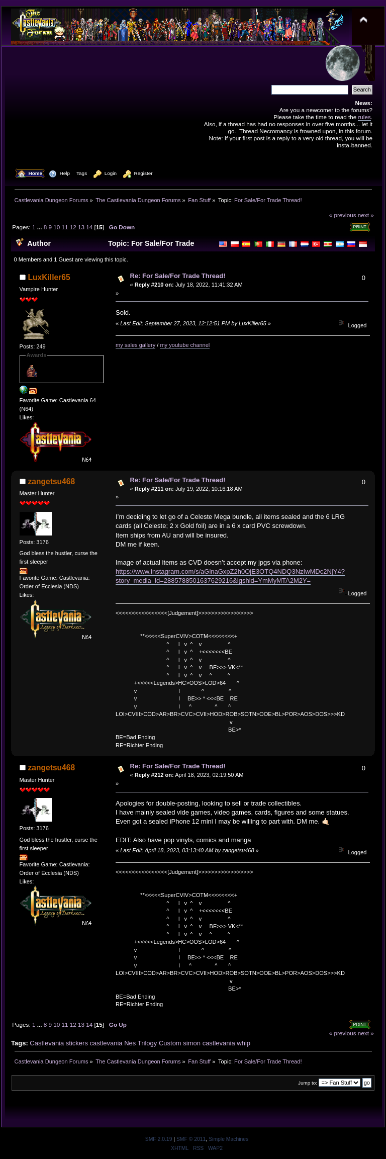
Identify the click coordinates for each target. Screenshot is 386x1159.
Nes (130, 1043)
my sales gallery (135, 345)
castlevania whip (226, 1043)
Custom (170, 1043)
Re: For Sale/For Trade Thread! (178, 276)
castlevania (106, 1043)
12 (73, 227)
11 (65, 227)
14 (89, 227)
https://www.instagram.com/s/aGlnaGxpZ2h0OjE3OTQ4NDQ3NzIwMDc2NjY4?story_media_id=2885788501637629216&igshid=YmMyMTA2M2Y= (230, 576)
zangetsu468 (51, 481)
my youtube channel (185, 345)
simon (192, 1043)
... (40, 227)
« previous (342, 215)
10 (56, 227)
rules (364, 117)
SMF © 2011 (191, 1139)
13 (81, 227)
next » (366, 215)
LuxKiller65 (49, 277)
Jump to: (307, 1083)
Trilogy (147, 1043)
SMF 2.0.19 (158, 1139)
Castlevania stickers (59, 1043)
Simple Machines (228, 1139)
